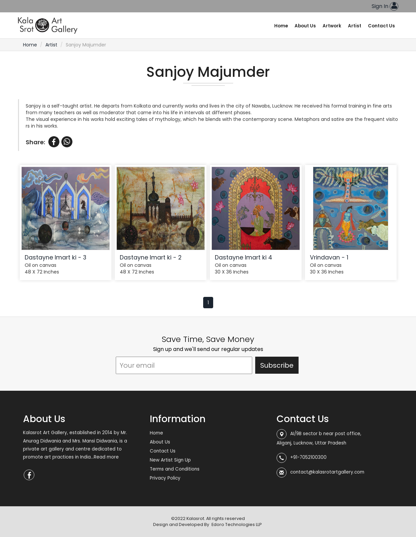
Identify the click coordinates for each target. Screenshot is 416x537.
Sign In (385, 6)
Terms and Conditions (174, 469)
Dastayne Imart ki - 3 (55, 257)
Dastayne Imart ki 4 (243, 257)
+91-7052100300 (308, 457)
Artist (354, 26)
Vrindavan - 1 (329, 257)
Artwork (332, 26)
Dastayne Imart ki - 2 (150, 257)
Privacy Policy (165, 478)
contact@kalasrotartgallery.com (327, 472)
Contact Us (381, 26)
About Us (305, 26)
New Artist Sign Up (170, 460)
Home (281, 26)
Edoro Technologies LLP (237, 524)
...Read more (105, 457)
